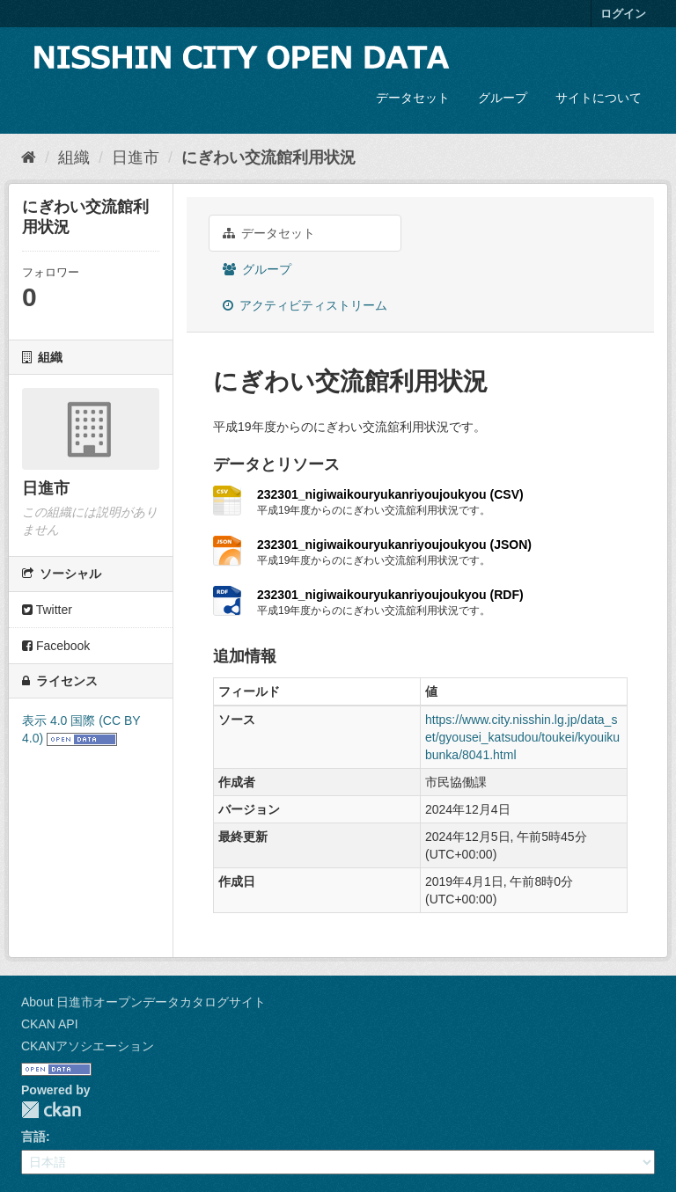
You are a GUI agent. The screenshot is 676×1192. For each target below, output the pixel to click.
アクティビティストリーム (305, 305)
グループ (502, 98)
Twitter (47, 610)
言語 (33, 1137)
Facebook (56, 646)
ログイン (623, 13)
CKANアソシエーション (87, 1046)
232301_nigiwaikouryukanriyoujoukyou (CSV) (390, 494)
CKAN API (49, 1024)
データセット (413, 98)
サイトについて (598, 98)
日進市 (135, 157)
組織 (74, 157)
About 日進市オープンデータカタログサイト (143, 1002)
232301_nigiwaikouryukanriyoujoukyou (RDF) (390, 595)
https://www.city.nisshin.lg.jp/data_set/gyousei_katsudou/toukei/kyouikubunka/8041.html (522, 737)
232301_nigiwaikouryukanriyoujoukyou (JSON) (394, 544)
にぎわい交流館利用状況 (268, 157)
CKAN (51, 1110)
